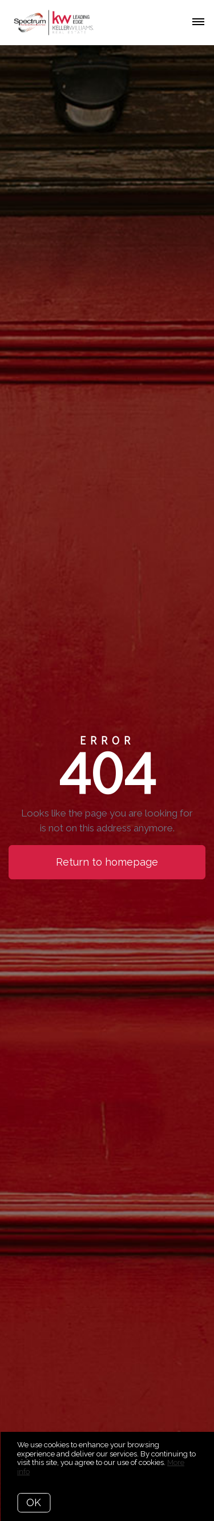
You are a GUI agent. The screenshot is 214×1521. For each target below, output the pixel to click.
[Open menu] (198, 22)
